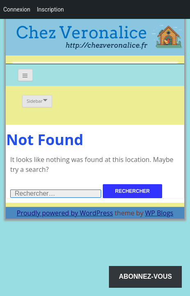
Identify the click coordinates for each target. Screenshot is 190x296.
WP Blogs (159, 212)
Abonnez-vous (145, 276)
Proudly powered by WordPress (65, 212)
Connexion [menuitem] (16, 9)
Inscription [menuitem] (50, 9)
